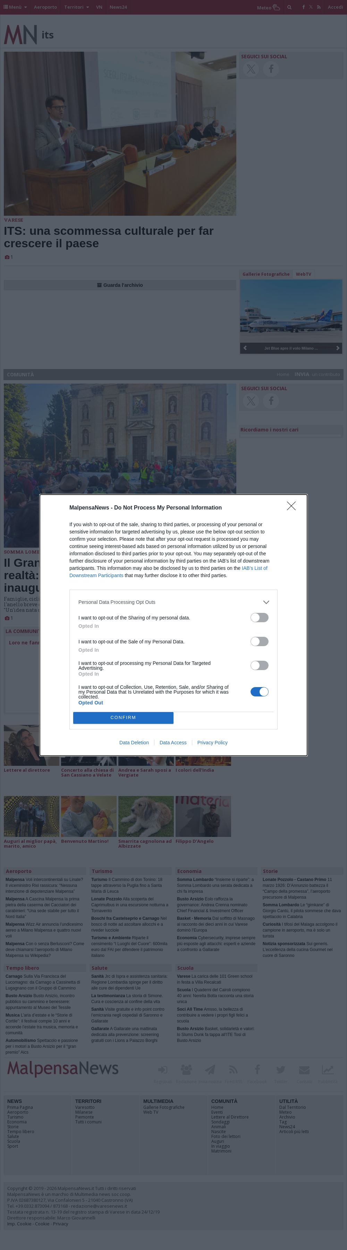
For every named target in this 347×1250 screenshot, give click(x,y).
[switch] (260, 617)
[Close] (293, 508)
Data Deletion (134, 742)
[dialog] (173, 625)
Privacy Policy (212, 742)
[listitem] (173, 602)
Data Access (173, 742)
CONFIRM (123, 717)
